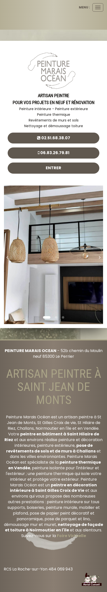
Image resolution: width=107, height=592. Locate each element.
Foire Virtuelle (71, 536)
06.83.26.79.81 (53, 153)
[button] (9, 255)
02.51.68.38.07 (53, 138)
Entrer (53, 168)
